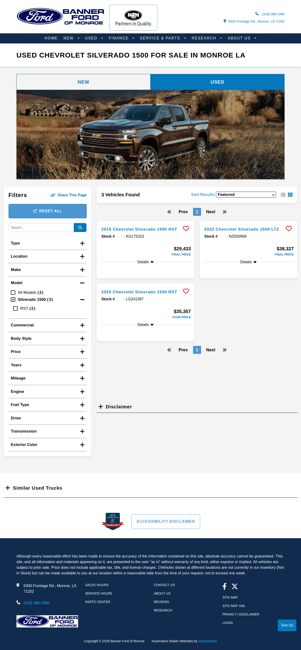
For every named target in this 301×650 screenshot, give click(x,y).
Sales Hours (97, 585)
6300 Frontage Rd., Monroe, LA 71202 (254, 21)
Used (92, 38)
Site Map (230, 597)
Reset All (47, 211)
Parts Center (97, 602)
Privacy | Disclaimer (240, 614)
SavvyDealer (207, 641)
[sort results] (246, 194)
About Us (240, 38)
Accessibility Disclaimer (165, 521)
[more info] (145, 221)
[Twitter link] (234, 587)
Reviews (161, 602)
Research (205, 38)
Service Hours (98, 593)
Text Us (287, 625)
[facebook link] (224, 587)
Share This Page (69, 195)
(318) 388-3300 (270, 14)
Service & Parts (161, 38)
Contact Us (164, 585)
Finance (119, 38)
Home (51, 38)
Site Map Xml (234, 606)
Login (227, 623)
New (69, 38)
